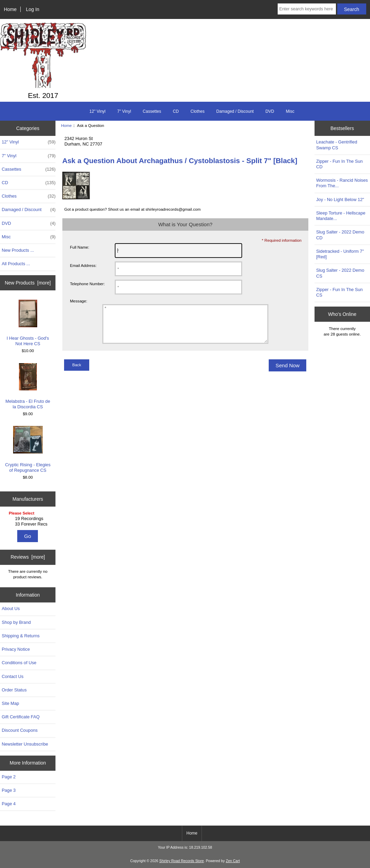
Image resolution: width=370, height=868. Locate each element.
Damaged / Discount (235, 111)
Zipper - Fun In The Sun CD (339, 164)
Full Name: (79, 247)
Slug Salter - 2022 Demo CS (340, 273)
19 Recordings (28, 518)
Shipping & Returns (21, 635)
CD (176, 111)
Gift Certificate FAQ (21, 716)
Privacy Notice (16, 649)
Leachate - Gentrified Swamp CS (336, 144)
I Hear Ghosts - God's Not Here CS (28, 323)
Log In (32, 9)
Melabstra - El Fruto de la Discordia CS (28, 386)
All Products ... (16, 263)
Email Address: (83, 265)
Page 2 (9, 776)
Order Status (14, 689)
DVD (269, 111)
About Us (11, 608)
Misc (290, 111)
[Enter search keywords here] (307, 8)
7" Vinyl (124, 111)
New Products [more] (28, 283)
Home (10, 9)
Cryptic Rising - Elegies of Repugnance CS (28, 449)
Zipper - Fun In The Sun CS (339, 292)
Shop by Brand (16, 622)
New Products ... (18, 250)
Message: (78, 301)
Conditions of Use (19, 662)
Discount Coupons (20, 730)
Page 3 (9, 790)
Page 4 (9, 803)
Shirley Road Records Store (181, 861)
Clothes (198, 111)
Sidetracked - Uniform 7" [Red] (340, 254)
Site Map (10, 703)
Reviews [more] (28, 557)
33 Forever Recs (28, 524)
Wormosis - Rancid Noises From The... (342, 183)
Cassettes (152, 111)
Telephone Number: (87, 283)
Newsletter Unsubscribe (25, 744)
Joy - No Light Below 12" (340, 199)
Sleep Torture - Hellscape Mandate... (341, 215)
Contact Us (12, 676)
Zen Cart (233, 861)
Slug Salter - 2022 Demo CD (340, 234)
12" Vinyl (98, 111)
